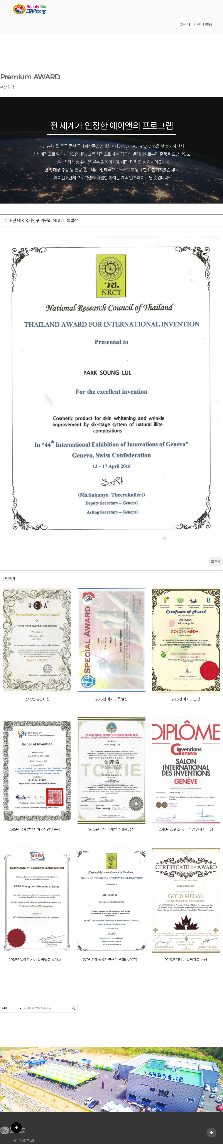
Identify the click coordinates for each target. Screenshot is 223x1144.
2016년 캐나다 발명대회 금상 (185, 913)
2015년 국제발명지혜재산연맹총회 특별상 (37, 783)
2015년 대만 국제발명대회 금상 (111, 783)
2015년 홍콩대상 (37, 653)
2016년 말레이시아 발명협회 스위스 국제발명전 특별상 (37, 913)
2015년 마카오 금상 (185, 653)
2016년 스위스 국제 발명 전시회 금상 (186, 783)
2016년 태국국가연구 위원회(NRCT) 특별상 (111, 913)
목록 (215, 515)
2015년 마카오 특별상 (111, 653)
